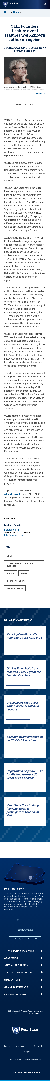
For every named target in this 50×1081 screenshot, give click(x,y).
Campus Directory (16, 994)
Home (7, 12)
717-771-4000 (33, 1013)
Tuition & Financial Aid (18, 972)
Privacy (7, 1046)
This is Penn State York (19, 951)
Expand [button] (39, 93)
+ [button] (42, 951)
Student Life (25, 930)
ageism (11, 573)
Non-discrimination (22, 1046)
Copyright (26, 1052)
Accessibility (38, 1046)
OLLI (9, 556)
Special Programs (16, 965)
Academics (11, 958)
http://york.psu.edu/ (13, 535)
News (16, 12)
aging (24, 573)
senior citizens (15, 588)
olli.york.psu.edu (12, 494)
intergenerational (16, 580)
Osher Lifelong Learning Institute (20, 564)
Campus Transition (25, 938)
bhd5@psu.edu (11, 530)
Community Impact (16, 987)
